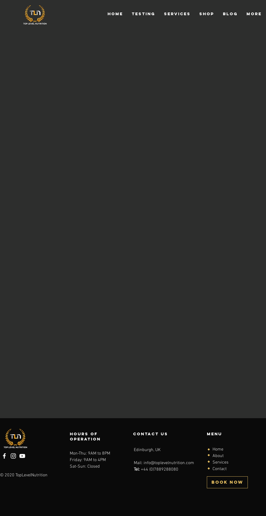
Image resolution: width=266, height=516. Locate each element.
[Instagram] (13, 455)
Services (221, 462)
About (218, 456)
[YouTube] (22, 455)
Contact (220, 469)
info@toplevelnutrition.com (169, 463)
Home (218, 449)
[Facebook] (4, 455)
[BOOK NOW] (227, 482)
